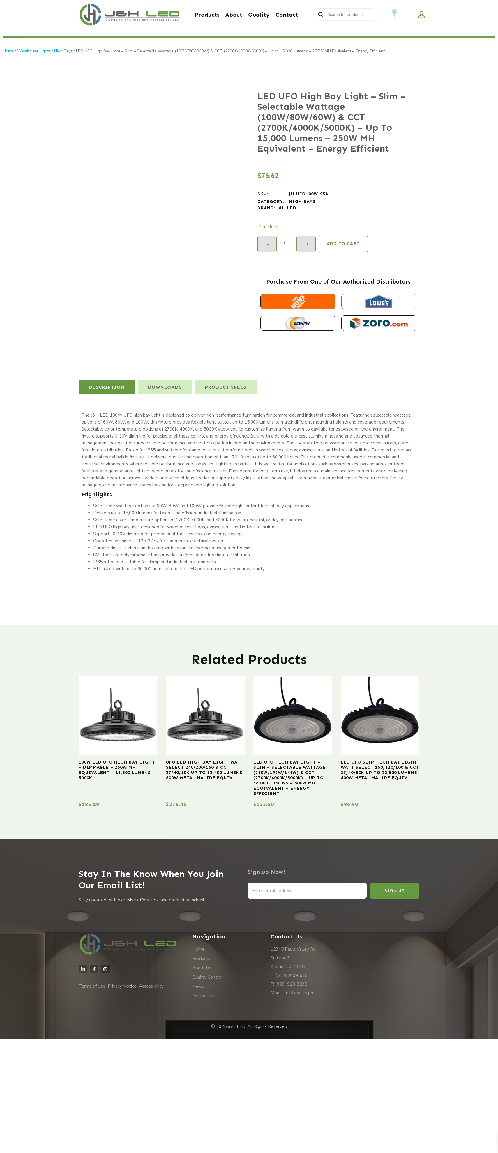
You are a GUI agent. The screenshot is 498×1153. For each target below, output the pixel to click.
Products (207, 14)
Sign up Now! (266, 871)
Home (8, 51)
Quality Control (207, 977)
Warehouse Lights (34, 51)
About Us (201, 968)
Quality (259, 14)
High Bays (63, 51)
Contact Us (203, 996)
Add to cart (343, 243)
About (233, 14)
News (198, 986)
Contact (287, 14)
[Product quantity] (286, 244)
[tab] (107, 387)
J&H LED (286, 207)
